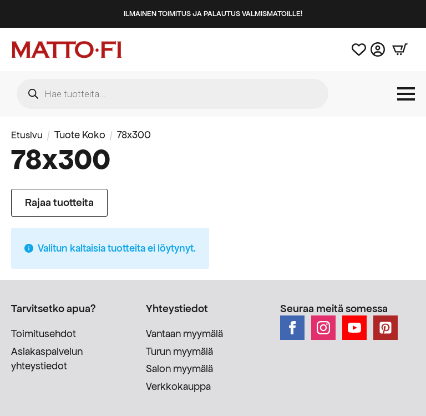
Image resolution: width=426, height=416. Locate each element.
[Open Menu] (406, 94)
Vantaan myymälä (184, 333)
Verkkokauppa (178, 386)
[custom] (385, 327)
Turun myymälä (179, 351)
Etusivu (27, 134)
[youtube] (354, 327)
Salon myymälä (179, 368)
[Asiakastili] (378, 49)
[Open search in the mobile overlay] (172, 93)
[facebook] (292, 327)
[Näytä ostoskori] (400, 49)
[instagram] (323, 327)
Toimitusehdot (43, 333)
